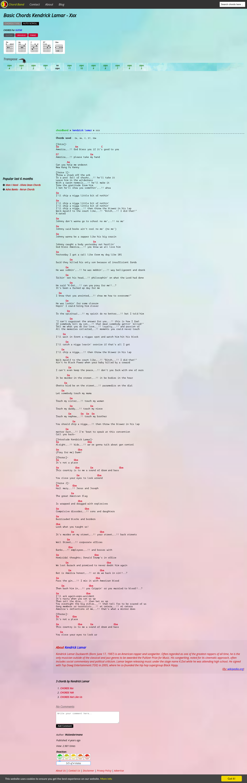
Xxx (98, 130)
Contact (35, 4)
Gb (130, 67)
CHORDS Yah (67, 692)
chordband (62, 130)
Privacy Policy (104, 770)
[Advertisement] (150, 102)
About (49, 4)
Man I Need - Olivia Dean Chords (23, 185)
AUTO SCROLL (30, 23)
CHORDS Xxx (66, 688)
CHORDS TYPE (12, 23)
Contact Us (74, 770)
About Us (61, 770)
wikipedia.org (235, 669)
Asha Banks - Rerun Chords (20, 189)
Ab (9, 67)
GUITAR (9, 35)
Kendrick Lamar (82, 130)
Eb (93, 67)
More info (105, 779)
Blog (61, 4)
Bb (33, 67)
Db (69, 67)
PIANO (33, 35)
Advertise (119, 770)
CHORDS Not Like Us (71, 697)
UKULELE (21, 35)
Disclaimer (88, 770)
